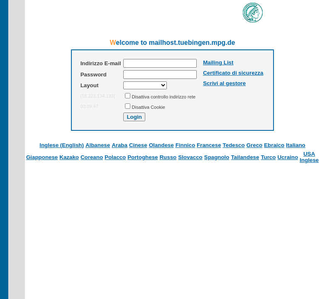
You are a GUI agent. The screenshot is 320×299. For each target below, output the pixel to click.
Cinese (138, 145)
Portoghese (142, 157)
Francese (209, 145)
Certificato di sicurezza (233, 73)
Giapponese (42, 157)
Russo (167, 157)
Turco (268, 157)
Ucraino (287, 157)
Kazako (69, 157)
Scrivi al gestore (224, 83)
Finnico (185, 145)
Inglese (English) (61, 145)
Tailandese (245, 157)
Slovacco (190, 157)
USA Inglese (309, 157)
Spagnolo (217, 157)
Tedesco (234, 145)
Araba (119, 145)
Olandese (161, 145)
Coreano (92, 157)
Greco (255, 145)
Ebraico (274, 145)
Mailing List (218, 62)
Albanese (97, 145)
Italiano (295, 145)
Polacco (115, 157)
